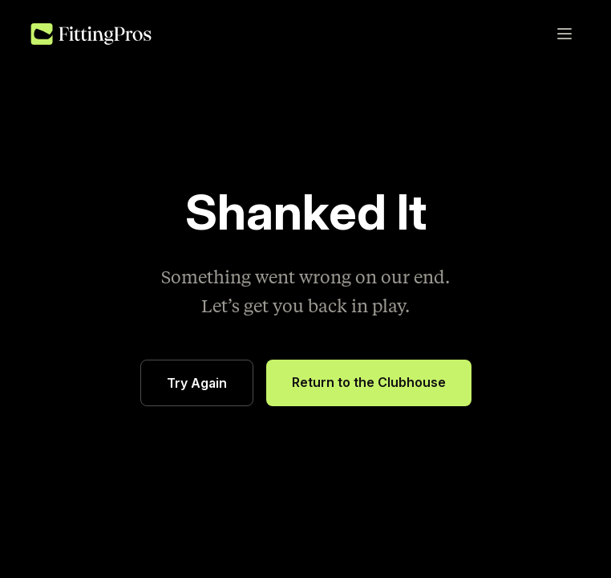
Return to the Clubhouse (369, 382)
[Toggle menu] (564, 34)
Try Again (197, 383)
